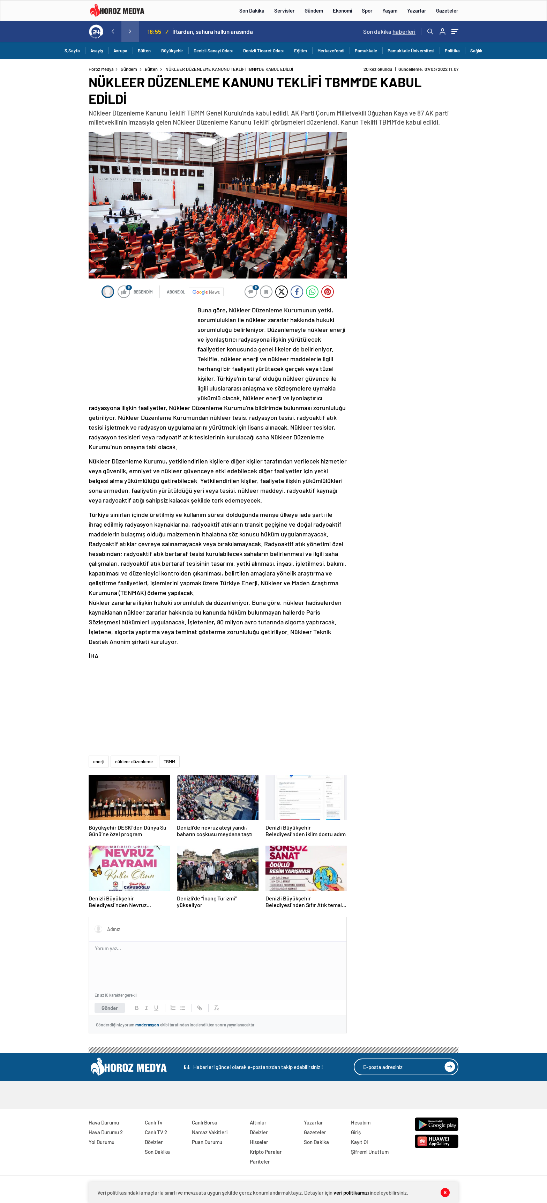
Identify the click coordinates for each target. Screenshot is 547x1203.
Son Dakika (251, 10)
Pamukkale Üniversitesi (411, 50)
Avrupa (120, 50)
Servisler (284, 10)
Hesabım (360, 1122)
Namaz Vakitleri (209, 1132)
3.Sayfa (72, 50)
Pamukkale (366, 50)
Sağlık (476, 50)
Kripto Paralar (266, 1152)
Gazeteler (447, 10)
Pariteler (260, 1161)
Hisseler (259, 1142)
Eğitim (300, 50)
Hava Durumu (104, 1122)
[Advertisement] (60, 200)
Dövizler (154, 1142)
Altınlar (258, 1122)
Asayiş (96, 50)
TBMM (169, 761)
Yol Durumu (101, 1142)
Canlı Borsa (204, 1122)
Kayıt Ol (359, 1142)
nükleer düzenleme (134, 761)
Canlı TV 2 (156, 1132)
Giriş (356, 1132)
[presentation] (112, 31)
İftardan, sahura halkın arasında (212, 31)
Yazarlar (416, 10)
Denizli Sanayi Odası (213, 50)
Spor (367, 10)
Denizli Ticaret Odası (263, 50)
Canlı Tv (153, 1122)
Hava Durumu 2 (106, 1132)
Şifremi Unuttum (370, 1152)
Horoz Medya (101, 69)
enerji (98, 761)
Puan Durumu (207, 1142)
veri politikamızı (351, 1192)
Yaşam (389, 10)
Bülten (144, 50)
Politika (452, 50)
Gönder (110, 1008)
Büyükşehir (172, 50)
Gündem (314, 10)
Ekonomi (342, 10)
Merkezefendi (330, 50)
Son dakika (389, 31)
